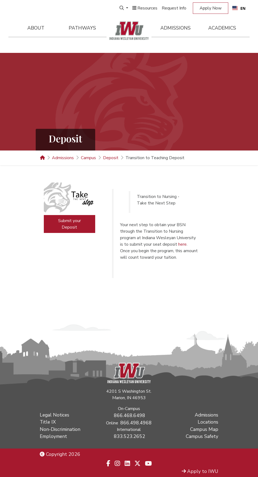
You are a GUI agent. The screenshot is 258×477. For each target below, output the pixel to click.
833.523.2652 (129, 436)
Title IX (48, 422)
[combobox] (239, 8)
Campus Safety (202, 436)
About (35, 28)
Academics (222, 28)
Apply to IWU (200, 471)
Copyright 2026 (60, 454)
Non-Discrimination (60, 429)
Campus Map (204, 429)
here (182, 244)
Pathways (82, 28)
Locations (208, 422)
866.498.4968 (136, 423)
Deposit (110, 158)
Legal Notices (54, 415)
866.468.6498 (129, 415)
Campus (88, 158)
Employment (53, 436)
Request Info (174, 8)
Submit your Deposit (69, 224)
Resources (145, 8)
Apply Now (210, 8)
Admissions (175, 28)
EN (239, 8)
